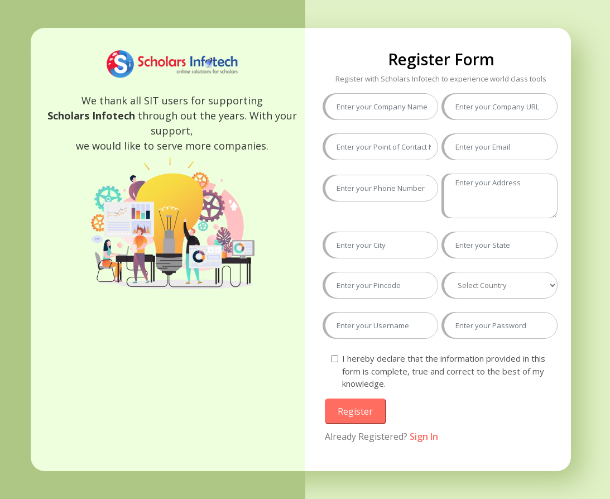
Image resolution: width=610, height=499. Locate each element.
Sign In (424, 436)
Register (355, 411)
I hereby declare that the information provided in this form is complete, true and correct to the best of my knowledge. (443, 371)
